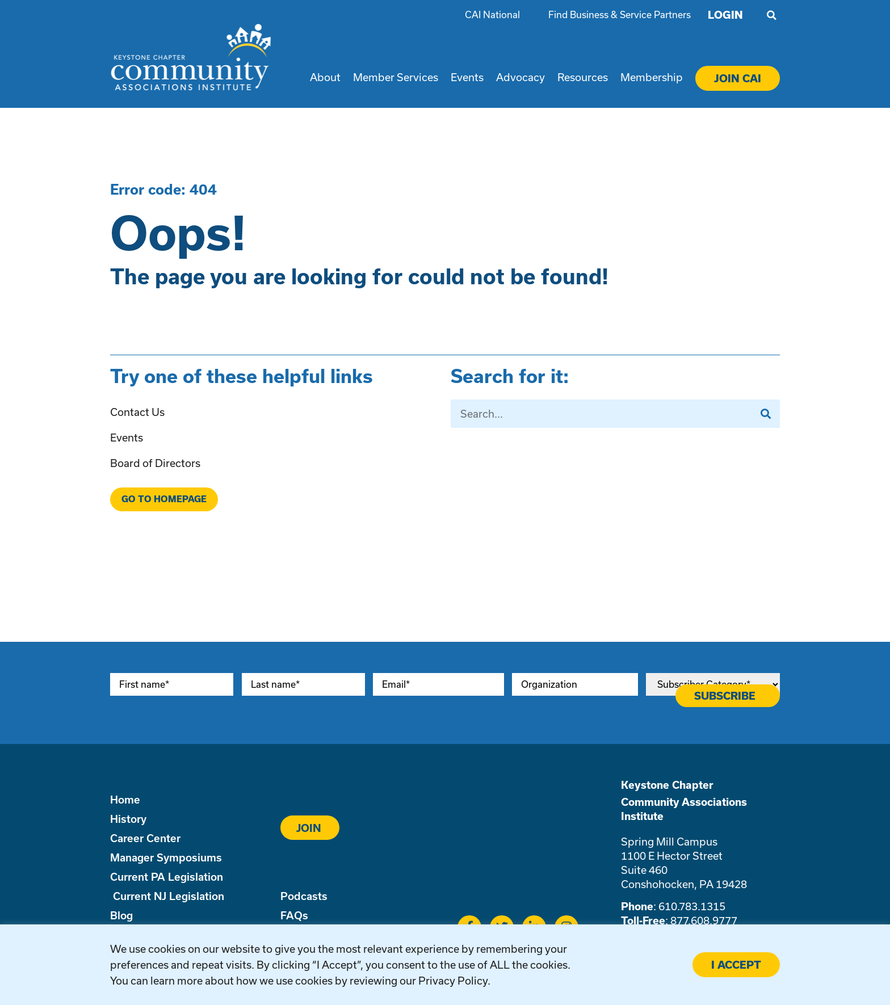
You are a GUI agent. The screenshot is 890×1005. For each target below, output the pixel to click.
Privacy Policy (453, 980)
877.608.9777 (703, 920)
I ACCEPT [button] (736, 964)
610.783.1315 (691, 906)
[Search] (766, 414)
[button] (771, 15)
